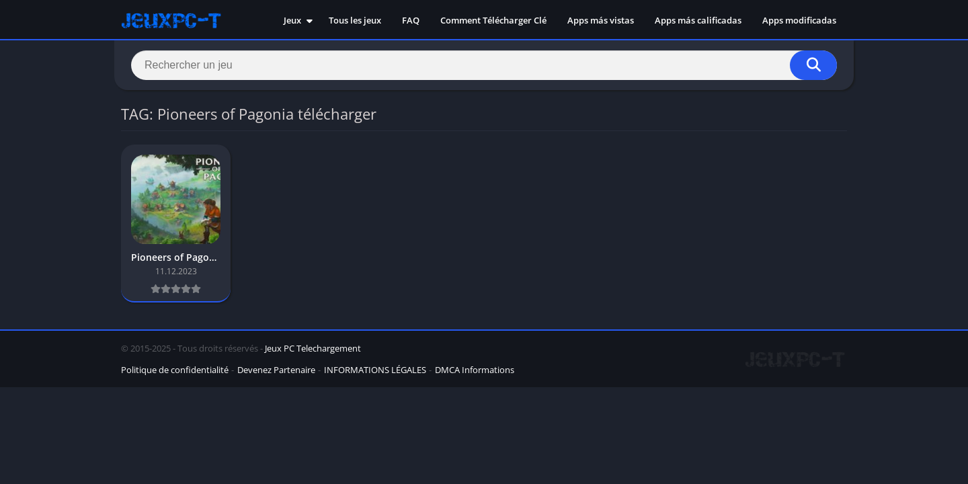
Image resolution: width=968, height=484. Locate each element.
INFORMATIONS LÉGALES (375, 370)
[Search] (484, 65)
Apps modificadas (799, 20)
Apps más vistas (600, 20)
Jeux (292, 20)
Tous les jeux (355, 20)
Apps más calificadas (698, 20)
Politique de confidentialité (175, 370)
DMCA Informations (474, 370)
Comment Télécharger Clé (493, 20)
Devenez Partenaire (276, 370)
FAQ (410, 20)
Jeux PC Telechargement (313, 348)
